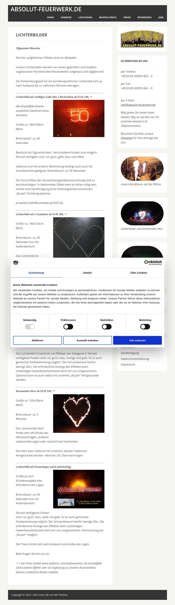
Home (50, 17)
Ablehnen (37, 340)
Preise (127, 17)
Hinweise (66, 17)
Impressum (128, 364)
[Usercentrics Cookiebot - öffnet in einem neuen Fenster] (147, 262)
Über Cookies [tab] (138, 272)
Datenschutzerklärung (135, 359)
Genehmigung (130, 353)
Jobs (161, 17)
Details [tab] (87, 272)
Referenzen (144, 17)
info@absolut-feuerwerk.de (138, 105)
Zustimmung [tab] (36, 272)
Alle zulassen (137, 340)
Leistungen (85, 17)
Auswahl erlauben (87, 340)
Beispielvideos (108, 17)
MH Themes (61, 594)
